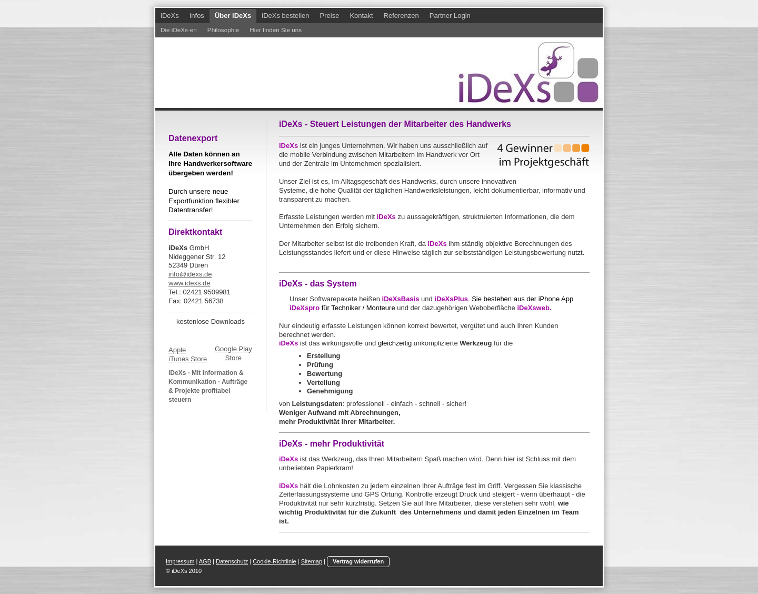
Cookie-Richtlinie (274, 561)
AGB (205, 561)
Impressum (180, 561)
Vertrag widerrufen (358, 561)
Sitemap (311, 561)
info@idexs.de (190, 274)
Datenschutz (232, 561)
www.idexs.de (189, 283)
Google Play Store (233, 353)
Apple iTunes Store (187, 354)
